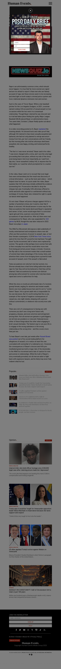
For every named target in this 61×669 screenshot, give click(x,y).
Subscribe (22, 49)
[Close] (30, 10)
